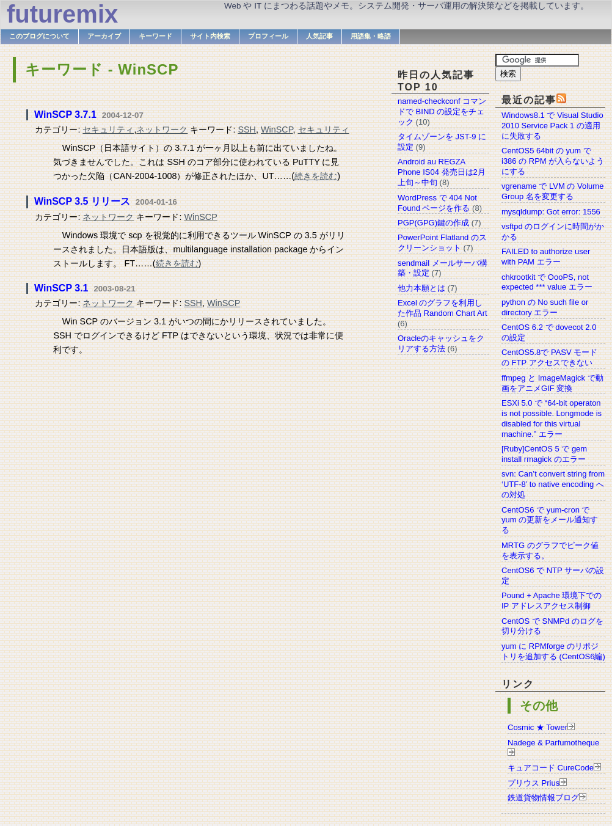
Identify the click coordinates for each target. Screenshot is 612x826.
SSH (247, 129)
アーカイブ (104, 36)
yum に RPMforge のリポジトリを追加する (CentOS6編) (553, 651)
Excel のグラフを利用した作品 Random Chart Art (442, 308)
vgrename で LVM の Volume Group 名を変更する (552, 191)
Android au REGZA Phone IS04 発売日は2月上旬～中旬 (442, 172)
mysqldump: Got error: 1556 (550, 211)
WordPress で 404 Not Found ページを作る (437, 203)
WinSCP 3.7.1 (65, 114)
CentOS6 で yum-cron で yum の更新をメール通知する (549, 520)
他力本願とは (421, 288)
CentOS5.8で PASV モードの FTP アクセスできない (549, 357)
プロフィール (268, 36)
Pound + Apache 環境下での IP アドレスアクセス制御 (551, 600)
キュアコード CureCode (551, 767)
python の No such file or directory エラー (544, 307)
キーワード (155, 36)
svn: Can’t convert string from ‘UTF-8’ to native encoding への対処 (553, 484)
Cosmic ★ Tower (537, 727)
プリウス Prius (533, 783)
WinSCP (277, 129)
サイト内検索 (210, 36)
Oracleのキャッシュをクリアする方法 (441, 343)
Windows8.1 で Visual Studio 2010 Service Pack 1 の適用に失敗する (552, 126)
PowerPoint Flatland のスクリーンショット (442, 242)
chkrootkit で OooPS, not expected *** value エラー (546, 282)
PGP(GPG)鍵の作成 (433, 222)
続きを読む (315, 176)
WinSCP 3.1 (61, 288)
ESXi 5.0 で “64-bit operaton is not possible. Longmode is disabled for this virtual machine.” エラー (551, 418)
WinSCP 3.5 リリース (82, 201)
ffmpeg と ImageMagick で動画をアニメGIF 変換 (552, 383)
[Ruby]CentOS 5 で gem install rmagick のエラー (544, 454)
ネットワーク (162, 129)
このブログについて (39, 36)
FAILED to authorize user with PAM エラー (545, 256)
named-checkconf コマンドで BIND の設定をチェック (442, 111)
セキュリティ (108, 129)
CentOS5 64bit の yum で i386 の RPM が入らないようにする (552, 161)
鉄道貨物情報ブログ (543, 797)
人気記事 (319, 36)
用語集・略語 (371, 36)
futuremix (62, 14)
